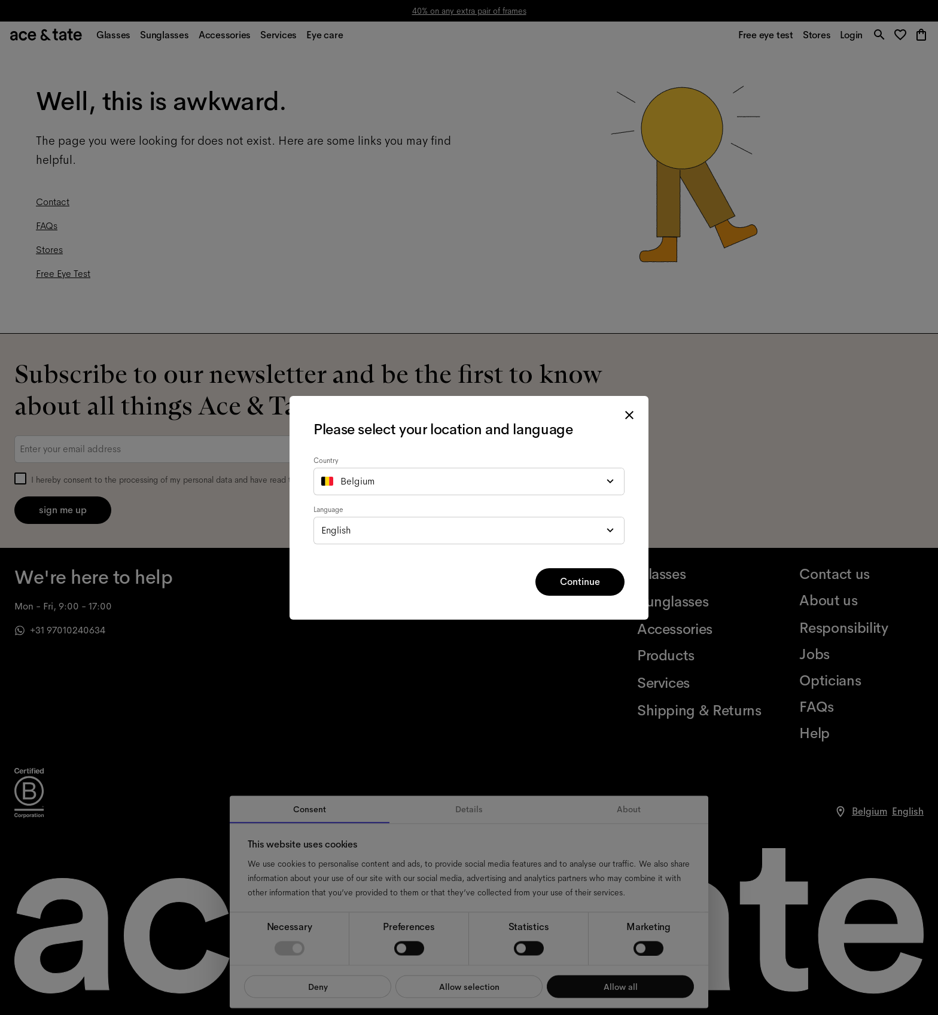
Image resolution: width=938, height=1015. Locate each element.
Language (328, 509)
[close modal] (629, 415)
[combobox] (469, 481)
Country (326, 460)
